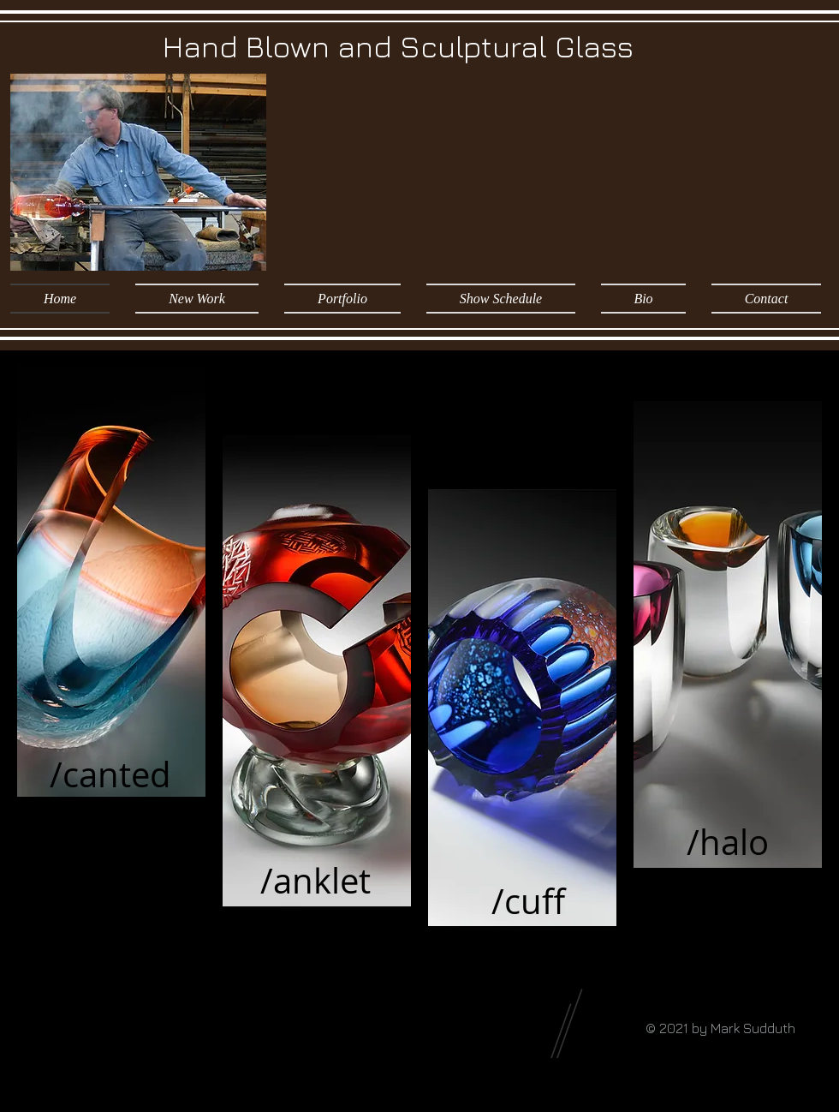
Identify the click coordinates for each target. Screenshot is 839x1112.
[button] (342, 299)
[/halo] (727, 842)
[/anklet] (315, 881)
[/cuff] (528, 901)
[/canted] (110, 774)
